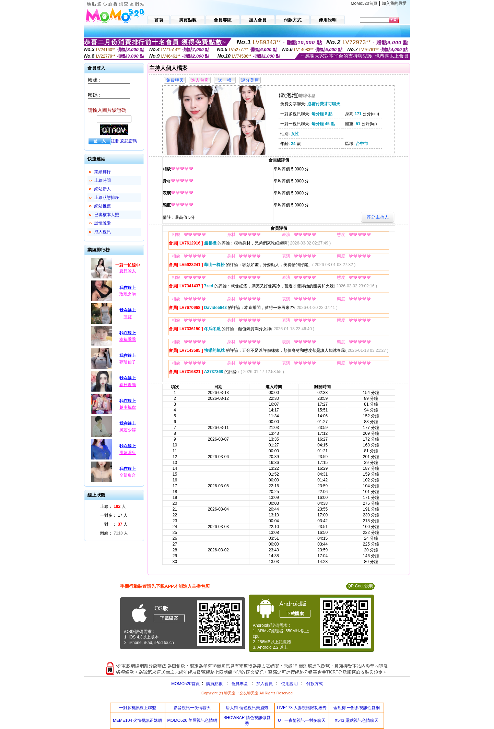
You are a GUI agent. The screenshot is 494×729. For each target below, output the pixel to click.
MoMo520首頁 (364, 3)
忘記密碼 (128, 141)
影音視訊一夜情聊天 (192, 707)
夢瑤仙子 (127, 362)
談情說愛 (102, 223)
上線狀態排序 (106, 197)
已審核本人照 (106, 214)
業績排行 (102, 171)
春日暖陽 (127, 384)
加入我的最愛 (394, 3)
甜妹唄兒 (127, 452)
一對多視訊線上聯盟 (137, 707)
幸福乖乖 (127, 339)
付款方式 (314, 683)
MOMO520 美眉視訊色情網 (192, 720)
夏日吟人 (127, 270)
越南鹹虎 (127, 407)
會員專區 (239, 683)
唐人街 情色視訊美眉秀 (247, 707)
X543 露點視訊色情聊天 (356, 720)
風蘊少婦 (127, 430)
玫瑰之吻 (127, 294)
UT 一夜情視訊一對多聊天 (302, 720)
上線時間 (102, 180)
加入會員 (264, 683)
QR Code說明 (360, 586)
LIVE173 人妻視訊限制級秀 (302, 707)
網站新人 (102, 189)
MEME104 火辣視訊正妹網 (137, 720)
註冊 (115, 141)
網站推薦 (102, 206)
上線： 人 (113, 506)
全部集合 (127, 475)
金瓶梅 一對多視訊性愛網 (356, 707)
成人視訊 (102, 231)
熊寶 (128, 316)
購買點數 (214, 683)
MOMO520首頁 (185, 683)
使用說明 (289, 683)
